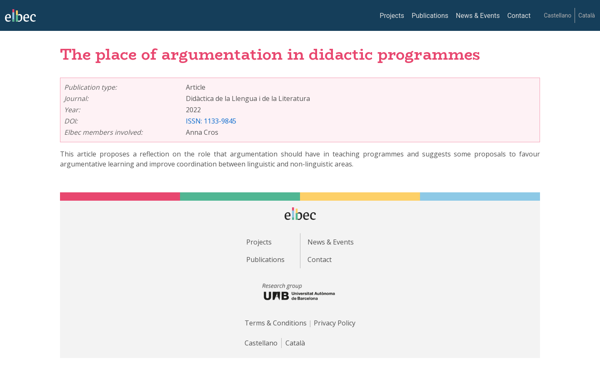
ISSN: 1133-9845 (211, 121)
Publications (430, 16)
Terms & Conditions (276, 323)
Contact (518, 16)
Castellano (557, 15)
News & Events (478, 16)
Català (586, 15)
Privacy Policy (334, 323)
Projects (392, 16)
